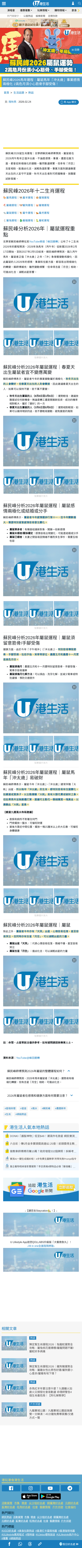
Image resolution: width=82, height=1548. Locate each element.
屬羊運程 (28, 197)
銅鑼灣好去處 (55, 1503)
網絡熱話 (21, 1114)
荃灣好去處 (8, 1507)
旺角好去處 (23, 1507)
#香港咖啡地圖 (66, 1530)
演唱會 (11, 10)
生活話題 (18, 92)
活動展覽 (7, 1503)
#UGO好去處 (9, 1530)
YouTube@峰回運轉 (28, 1058)
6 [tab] (49, 22)
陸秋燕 (12, 101)
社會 (35, 1507)
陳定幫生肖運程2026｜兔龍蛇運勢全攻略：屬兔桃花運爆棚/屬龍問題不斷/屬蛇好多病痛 (51, 1348)
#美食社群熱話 (26, 1530)
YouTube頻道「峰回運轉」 (45, 241)
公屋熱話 (28, 16)
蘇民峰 (46, 1108)
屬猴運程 (44, 197)
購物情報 (60, 10)
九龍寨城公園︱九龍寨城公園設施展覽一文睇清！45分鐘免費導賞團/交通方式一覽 (51, 1414)
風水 (34, 1108)
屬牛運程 (28, 213)
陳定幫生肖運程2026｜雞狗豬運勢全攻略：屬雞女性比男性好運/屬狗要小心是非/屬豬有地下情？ (51, 1370)
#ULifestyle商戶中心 (67, 1534)
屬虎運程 (44, 213)
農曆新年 (61, 1108)
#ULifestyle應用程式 (13, 1534)
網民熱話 (7, 1517)
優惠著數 (25, 10)
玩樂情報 (42, 10)
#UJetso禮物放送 (45, 1534)
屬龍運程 (28, 220)
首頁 (6, 92)
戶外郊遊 (35, 1404)
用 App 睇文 (70, 102)
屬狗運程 (28, 205)
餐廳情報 (45, 1507)
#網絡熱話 (15, 1538)
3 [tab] (40, 22)
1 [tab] (34, 22)
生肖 (8, 1114)
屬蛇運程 (44, 220)
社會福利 (70, 1507)
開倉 (24, 1503)
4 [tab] (43, 22)
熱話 (31, 92)
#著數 (5, 1538)
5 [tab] (46, 22)
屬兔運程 (11, 220)
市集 (17, 1503)
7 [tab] (41, 26)
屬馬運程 (11, 197)
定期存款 (53, 16)
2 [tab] (37, 22)
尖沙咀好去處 (37, 1503)
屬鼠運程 (11, 213)
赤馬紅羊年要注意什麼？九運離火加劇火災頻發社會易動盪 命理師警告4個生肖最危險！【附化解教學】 (50, 1392)
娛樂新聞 (40, 16)
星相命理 (10, 1108)
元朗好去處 (72, 1503)
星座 (24, 1108)
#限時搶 (29, 1534)
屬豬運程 (44, 205)
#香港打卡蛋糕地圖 (46, 1530)
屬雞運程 (11, 205)
